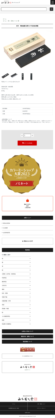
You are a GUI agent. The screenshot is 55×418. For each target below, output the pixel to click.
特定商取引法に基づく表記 (14, 408)
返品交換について (27, 341)
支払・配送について (41, 403)
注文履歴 (5, 228)
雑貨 (3, 320)
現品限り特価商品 (6, 324)
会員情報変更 (6, 232)
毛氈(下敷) (4, 297)
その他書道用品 (6, 316)
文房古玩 (4, 285)
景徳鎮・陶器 (5, 308)
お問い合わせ (27, 412)
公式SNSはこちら (28, 356)
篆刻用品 (4, 281)
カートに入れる (27, 143)
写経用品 (4, 277)
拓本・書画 (5, 293)
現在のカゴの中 (27, 241)
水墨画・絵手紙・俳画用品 (9, 274)
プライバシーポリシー (41, 408)
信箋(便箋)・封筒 (6, 301)
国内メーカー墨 (15, 21)
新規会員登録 (6, 223)
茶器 (3, 304)
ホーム (4, 19)
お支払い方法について (27, 331)
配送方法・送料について (27, 336)
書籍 (3, 289)
